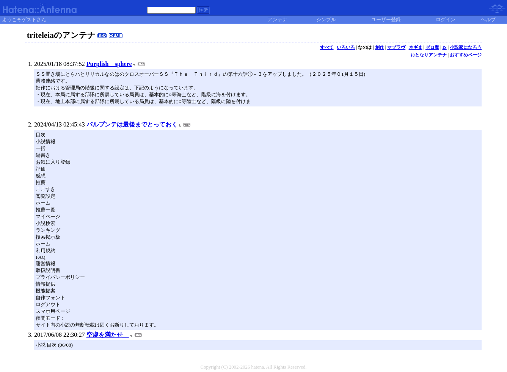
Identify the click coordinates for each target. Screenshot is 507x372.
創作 (379, 47)
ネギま (415, 47)
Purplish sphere (109, 64)
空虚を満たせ (107, 334)
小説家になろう (466, 47)
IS (444, 47)
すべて (327, 47)
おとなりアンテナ (428, 55)
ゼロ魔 (432, 47)
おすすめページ (466, 55)
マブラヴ (396, 47)
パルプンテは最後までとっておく (131, 124)
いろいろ (346, 47)
